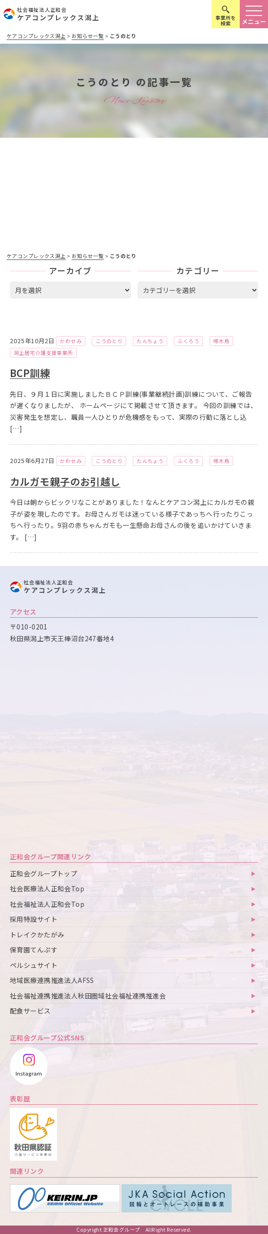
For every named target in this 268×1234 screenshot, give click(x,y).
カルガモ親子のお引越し (65, 481)
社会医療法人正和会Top (47, 888)
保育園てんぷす (33, 949)
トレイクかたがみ (37, 934)
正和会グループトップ (43, 873)
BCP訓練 (30, 373)
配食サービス (30, 1010)
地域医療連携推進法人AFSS (52, 980)
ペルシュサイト (33, 965)
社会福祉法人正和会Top (47, 904)
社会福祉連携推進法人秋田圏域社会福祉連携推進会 (88, 995)
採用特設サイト (33, 919)
